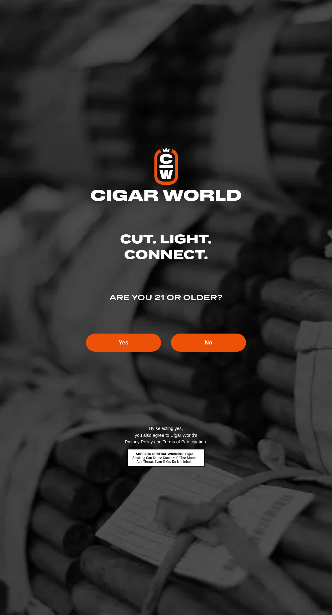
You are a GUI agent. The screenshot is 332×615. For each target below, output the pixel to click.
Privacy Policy (139, 441)
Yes (123, 342)
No (208, 342)
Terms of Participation (184, 441)
